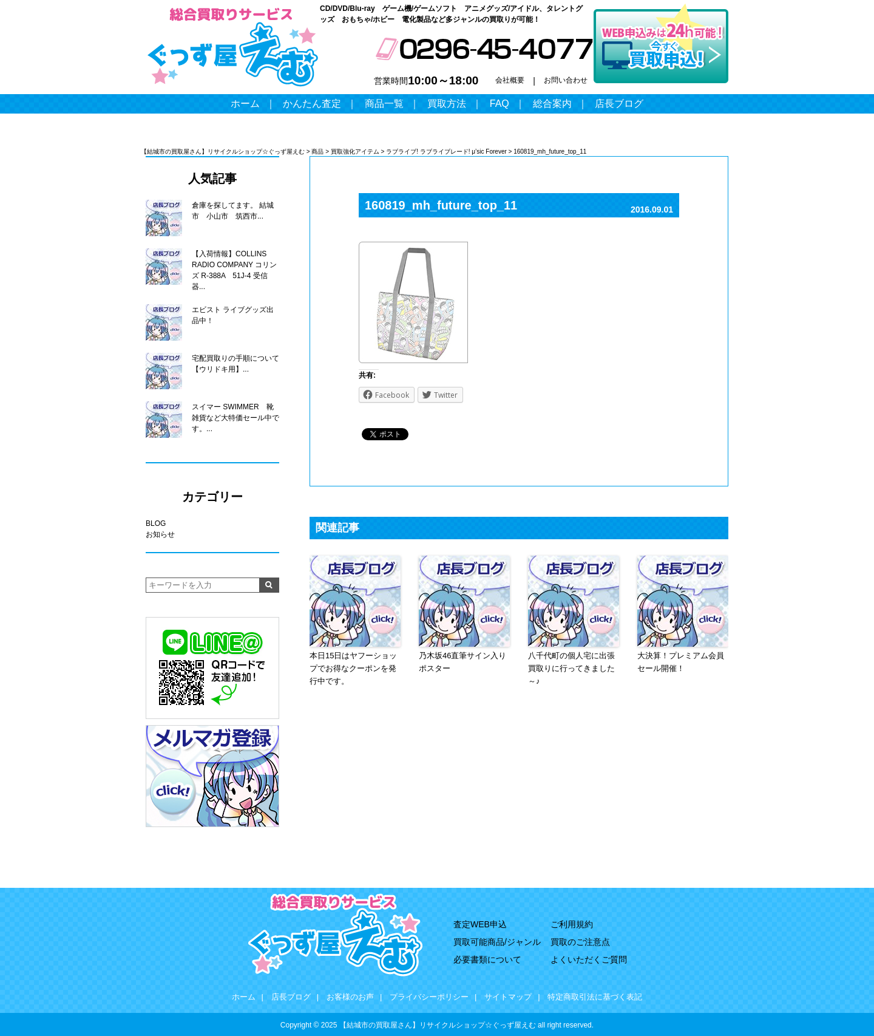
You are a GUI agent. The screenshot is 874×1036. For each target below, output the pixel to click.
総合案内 (552, 103)
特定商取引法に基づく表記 (594, 996)
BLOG (156, 523)
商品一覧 (384, 103)
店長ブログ (619, 103)
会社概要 (509, 80)
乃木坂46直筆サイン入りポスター (462, 662)
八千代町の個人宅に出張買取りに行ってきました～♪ (571, 668)
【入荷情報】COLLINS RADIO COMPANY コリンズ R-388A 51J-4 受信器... (234, 270)
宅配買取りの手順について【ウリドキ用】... (235, 363)
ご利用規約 (571, 924)
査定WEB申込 (480, 924)
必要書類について (487, 959)
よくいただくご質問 (588, 959)
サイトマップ (508, 996)
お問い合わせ (566, 80)
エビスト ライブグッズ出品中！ (233, 315)
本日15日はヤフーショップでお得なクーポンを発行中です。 (353, 668)
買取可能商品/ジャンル (497, 942)
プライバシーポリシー (429, 996)
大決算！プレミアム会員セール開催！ (680, 662)
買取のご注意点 (580, 942)
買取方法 (446, 103)
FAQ (499, 103)
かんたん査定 (312, 103)
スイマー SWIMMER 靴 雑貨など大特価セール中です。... (235, 418)
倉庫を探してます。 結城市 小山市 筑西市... (233, 210)
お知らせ (160, 534)
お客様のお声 (350, 996)
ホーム (245, 103)
